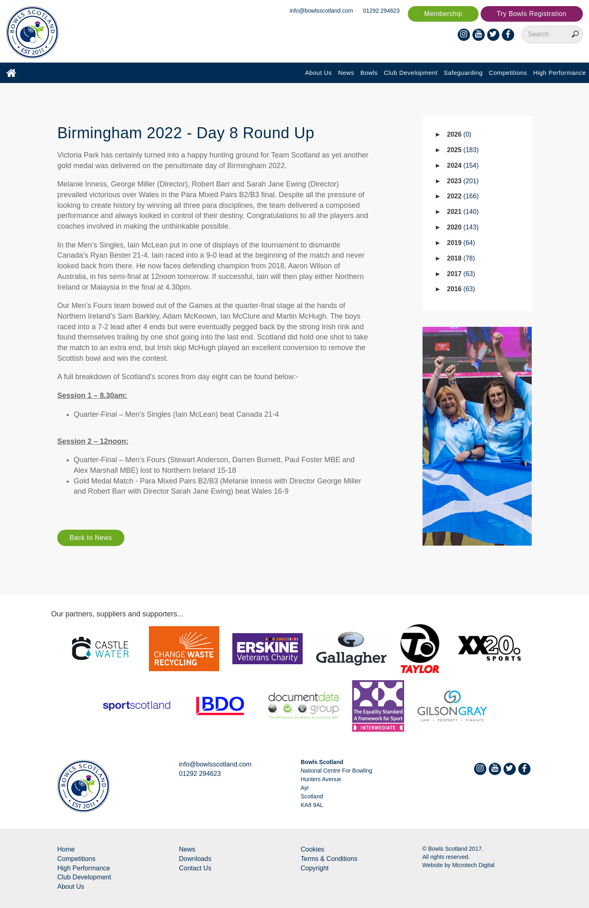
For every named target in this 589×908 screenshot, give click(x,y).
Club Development (410, 72)
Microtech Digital (473, 865)
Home (66, 849)
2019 (461, 242)
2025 (463, 149)
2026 (459, 134)
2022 (463, 196)
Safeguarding (463, 72)
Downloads (195, 858)
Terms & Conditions (329, 858)
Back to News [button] (91, 537)
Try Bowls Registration (532, 13)
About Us (318, 72)
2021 (463, 211)
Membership (443, 13)
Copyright (314, 868)
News (346, 72)
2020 (463, 227)
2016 (461, 288)
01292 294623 (381, 10)
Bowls (369, 72)
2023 (463, 181)
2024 (463, 165)
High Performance (559, 72)
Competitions (508, 72)
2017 (461, 273)
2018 (461, 258)
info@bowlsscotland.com (321, 10)
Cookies (312, 849)
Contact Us (195, 868)
